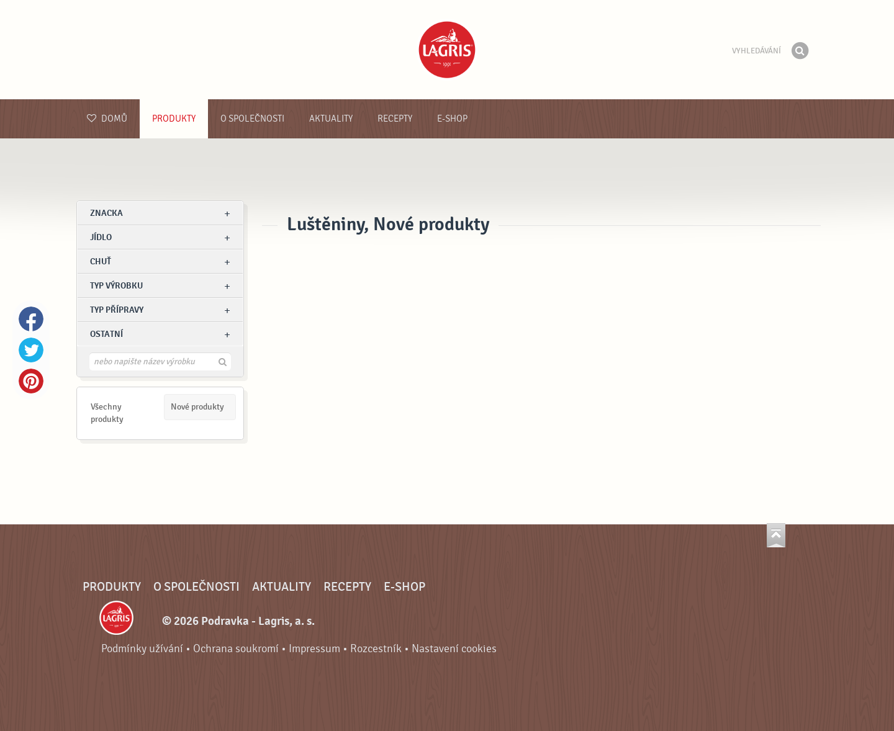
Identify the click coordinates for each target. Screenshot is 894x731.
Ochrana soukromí (236, 648)
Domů (107, 119)
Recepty (394, 119)
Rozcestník (376, 648)
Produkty (174, 119)
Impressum (314, 648)
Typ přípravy (116, 310)
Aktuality (331, 119)
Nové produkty (197, 406)
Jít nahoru (776, 535)
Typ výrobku (116, 285)
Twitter (31, 350)
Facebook (31, 319)
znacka (106, 213)
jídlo (101, 237)
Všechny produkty (107, 412)
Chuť (100, 261)
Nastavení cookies (454, 648)
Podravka (447, 50)
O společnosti (252, 119)
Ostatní (106, 334)
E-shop (452, 119)
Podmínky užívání (142, 648)
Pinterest (31, 381)
